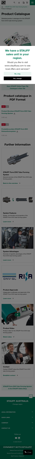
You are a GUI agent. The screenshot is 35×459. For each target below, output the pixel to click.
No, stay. (17, 74)
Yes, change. (17, 78)
